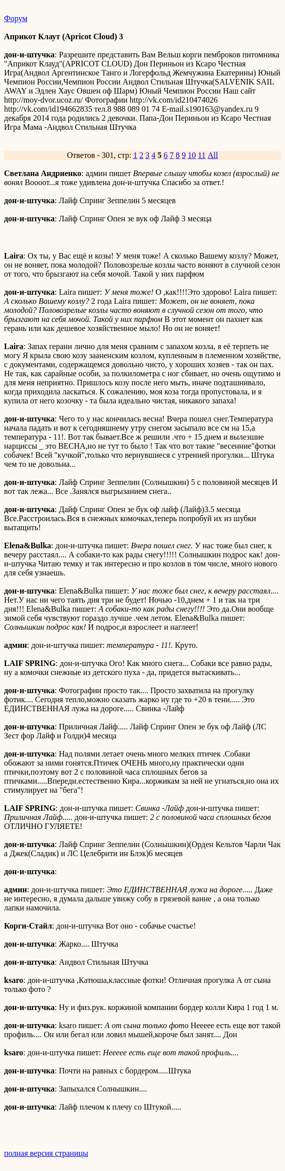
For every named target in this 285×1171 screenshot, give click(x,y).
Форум (15, 18)
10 (192, 155)
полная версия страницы (46, 1153)
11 (201, 155)
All (213, 155)
